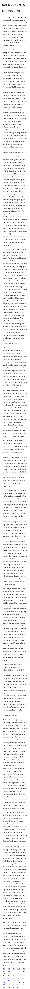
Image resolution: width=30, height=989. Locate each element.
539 (18, 973)
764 (8, 980)
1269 (18, 969)
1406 (9, 971)
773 (14, 982)
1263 (24, 971)
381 (18, 980)
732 (9, 973)
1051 (4, 987)
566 (23, 985)
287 (14, 978)
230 (9, 975)
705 (18, 985)
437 (14, 973)
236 (14, 969)
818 (4, 978)
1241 (4, 969)
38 (13, 985)
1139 (13, 980)
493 (14, 971)
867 (14, 987)
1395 (4, 973)
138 (23, 982)
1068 (4, 975)
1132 (9, 985)
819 (23, 978)
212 (4, 980)
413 (9, 969)
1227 (8, 978)
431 (19, 982)
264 (18, 987)
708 (23, 980)
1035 (23, 973)
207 (18, 978)
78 (22, 987)
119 (13, 975)
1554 (4, 971)
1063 (4, 985)
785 (18, 975)
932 (9, 987)
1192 (4, 982)
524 (19, 971)
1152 (24, 969)
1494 (23, 975)
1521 (9, 982)
